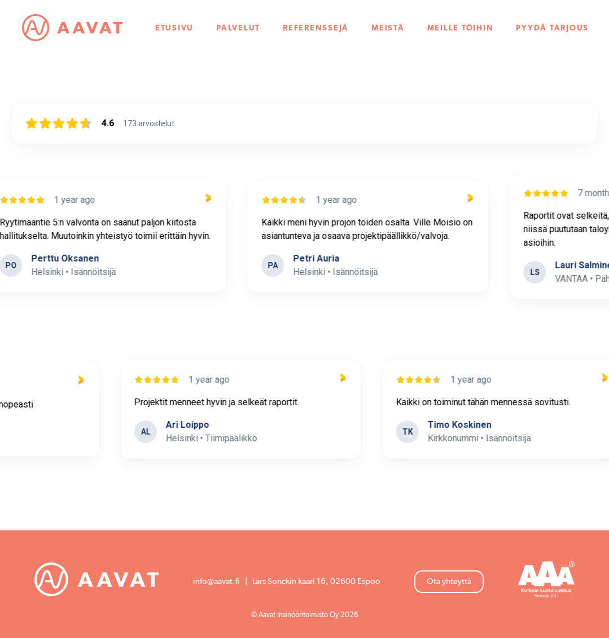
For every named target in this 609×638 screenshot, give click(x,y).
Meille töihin (460, 28)
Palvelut (238, 28)
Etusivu (174, 28)
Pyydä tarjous (552, 28)
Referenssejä (316, 28)
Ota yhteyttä (449, 581)
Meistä (388, 28)
